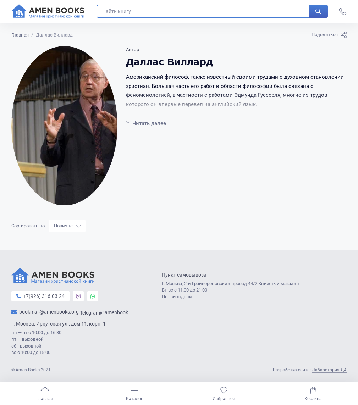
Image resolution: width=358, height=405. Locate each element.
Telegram (104, 312)
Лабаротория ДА (329, 369)
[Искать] (318, 11)
